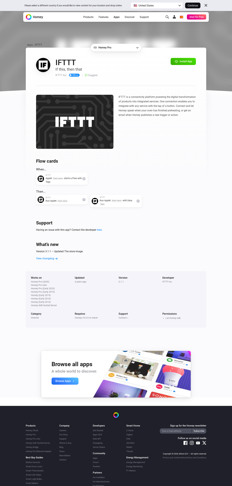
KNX (128, 439)
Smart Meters (32, 483)
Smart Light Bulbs (34, 479)
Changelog (97, 443)
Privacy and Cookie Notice (174, 458)
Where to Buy (65, 443)
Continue (193, 5)
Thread (129, 451)
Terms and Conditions (196, 458)
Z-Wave (129, 430)
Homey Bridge (32, 447)
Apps (117, 21)
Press (62, 451)
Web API (97, 439)
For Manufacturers (101, 481)
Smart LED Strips (33, 475)
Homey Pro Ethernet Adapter (38, 451)
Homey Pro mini (33, 439)
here (99, 229)
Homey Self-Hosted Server (38, 443)
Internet (35, 317)
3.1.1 (121, 281)
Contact (62, 459)
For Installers (99, 477)
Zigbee (129, 434)
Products (88, 21)
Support (144, 21)
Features (103, 21)
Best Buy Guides (34, 457)
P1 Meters (131, 470)
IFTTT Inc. (167, 281)
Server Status (99, 447)
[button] (157, 5)
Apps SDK (97, 434)
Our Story (63, 434)
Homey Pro (31, 434)
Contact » (123, 317)
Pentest (96, 466)
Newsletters (64, 455)
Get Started (98, 430)
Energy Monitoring (134, 466)
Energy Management (135, 462)
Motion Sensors (33, 462)
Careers (62, 430)
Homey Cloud (32, 430)
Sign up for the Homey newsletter (188, 425)
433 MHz (130, 443)
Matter (129, 447)
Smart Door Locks (34, 466)
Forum (96, 462)
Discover (130, 21)
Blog (61, 447)
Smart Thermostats (35, 470)
